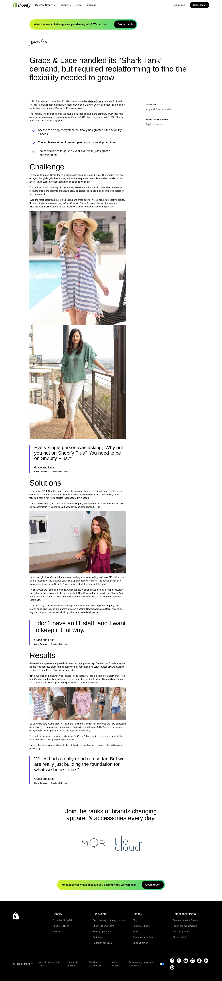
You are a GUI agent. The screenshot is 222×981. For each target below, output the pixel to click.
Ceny (78, 5)
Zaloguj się (179, 5)
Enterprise (91, 5)
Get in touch (199, 5)
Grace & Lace (95, 192)
